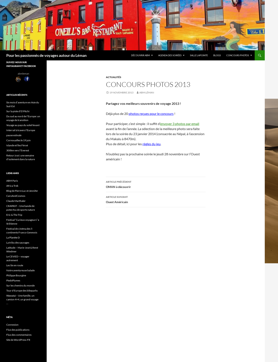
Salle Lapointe (199, 55)
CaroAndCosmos (15, 195)
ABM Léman (146, 92)
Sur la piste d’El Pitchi (17, 111)
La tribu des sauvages (17, 242)
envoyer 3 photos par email (179, 124)
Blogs (217, 55)
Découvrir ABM (140, 55)
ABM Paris (12, 180)
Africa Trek (12, 185)
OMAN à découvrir (156, 184)
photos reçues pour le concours (151, 114)
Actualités (113, 77)
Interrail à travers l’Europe (21, 130)
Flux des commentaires (19, 334)
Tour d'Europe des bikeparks (22, 290)
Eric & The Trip (14, 214)
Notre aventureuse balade (20, 270)
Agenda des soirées (170, 55)
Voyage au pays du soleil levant (23, 125)
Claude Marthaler (16, 200)
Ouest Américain (156, 199)
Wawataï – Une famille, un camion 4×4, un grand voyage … (22, 299)
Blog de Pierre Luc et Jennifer (22, 190)
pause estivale (13, 135)
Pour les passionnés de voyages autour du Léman (46, 55)
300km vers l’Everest (17, 150)
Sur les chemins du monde (20, 285)
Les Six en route (14, 265)
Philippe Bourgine (16, 275)
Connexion (12, 324)
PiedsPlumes (13, 280)
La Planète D (13, 237)
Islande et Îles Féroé (17, 145)
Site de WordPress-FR (18, 339)
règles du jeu (151, 144)
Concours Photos (237, 55)
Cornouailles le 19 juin (18, 140)
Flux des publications (17, 329)
